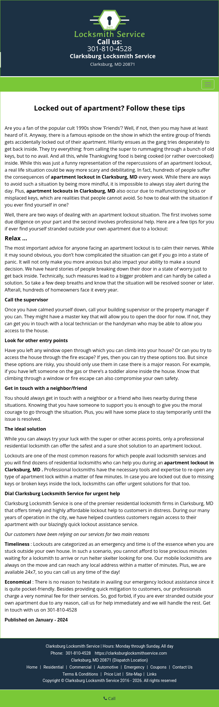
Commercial (80, 667)
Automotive (107, 667)
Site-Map (134, 674)
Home (32, 667)
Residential (53, 667)
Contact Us (182, 667)
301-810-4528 (109, 48)
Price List (112, 674)
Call (109, 698)
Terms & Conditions (80, 674)
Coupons (158, 667)
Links (152, 674)
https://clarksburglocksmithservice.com (131, 653)
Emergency (134, 667)
